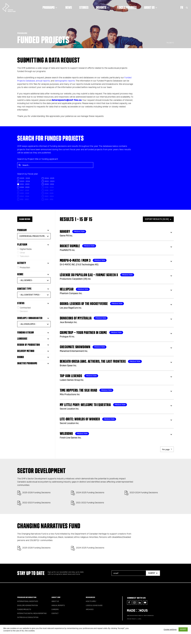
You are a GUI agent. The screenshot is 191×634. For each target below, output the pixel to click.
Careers (55, 609)
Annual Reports (58, 605)
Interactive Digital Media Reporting (32, 613)
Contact (54, 613)
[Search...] (55, 165)
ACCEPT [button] (183, 629)
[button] (34, 236)
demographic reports (65, 80)
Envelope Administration (27, 605)
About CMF (55, 597)
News (68, 6)
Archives (90, 609)
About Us (151, 6)
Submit (151, 573)
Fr (181, 6)
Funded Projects (126, 6)
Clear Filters (24, 219)
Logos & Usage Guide (94, 605)
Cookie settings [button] (170, 629)
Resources (90, 597)
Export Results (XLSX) (157, 219)
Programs (50, 6)
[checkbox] (29, 178)
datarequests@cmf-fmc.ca (67, 100)
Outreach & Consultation (27, 617)
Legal (139, 619)
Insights (102, 6)
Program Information (26, 597)
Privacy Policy (131, 619)
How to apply (91, 601)
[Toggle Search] (187, 6)
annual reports (43, 80)
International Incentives (27, 601)
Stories (83, 6)
